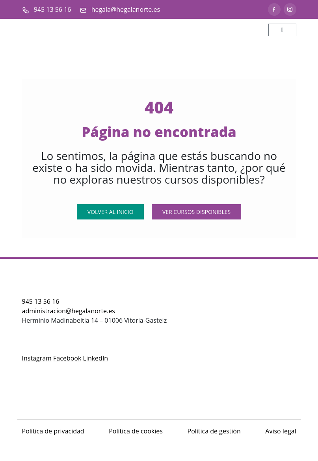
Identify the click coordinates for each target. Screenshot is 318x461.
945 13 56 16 (41, 301)
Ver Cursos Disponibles (196, 212)
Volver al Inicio (110, 212)
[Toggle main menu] (282, 30)
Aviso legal (280, 431)
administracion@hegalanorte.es (68, 311)
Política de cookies (136, 431)
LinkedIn (95, 358)
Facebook (67, 358)
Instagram (37, 358)
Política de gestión (214, 431)
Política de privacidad (53, 431)
